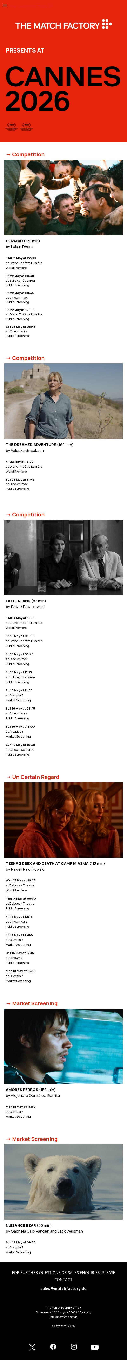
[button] (5, 5)
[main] (63, 49)
